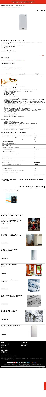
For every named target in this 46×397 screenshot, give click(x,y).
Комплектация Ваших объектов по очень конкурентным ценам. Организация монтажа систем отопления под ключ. (23, 2)
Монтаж (4, 347)
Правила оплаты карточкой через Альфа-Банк (10, 364)
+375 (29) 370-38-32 (18, 5)
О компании (5, 344)
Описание (8, 73)
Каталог (4, 342)
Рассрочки (24, 342)
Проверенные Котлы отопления (3, 5)
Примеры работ (37, 74)
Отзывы (32, 75)
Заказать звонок (44, 386)
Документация (13, 75)
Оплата (23, 345)
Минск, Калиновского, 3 (9, 5)
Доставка (24, 344)
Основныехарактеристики (22, 74)
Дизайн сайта (37, 367)
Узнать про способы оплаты (8, 63)
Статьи (3, 345)
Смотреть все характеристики (8, 52)
